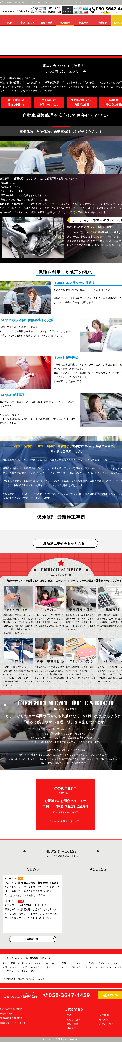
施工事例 (83, 22)
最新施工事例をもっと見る (64, 543)
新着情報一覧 (31, 939)
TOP (9, 22)
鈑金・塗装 (46, 22)
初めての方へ (28, 22)
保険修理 (65, 22)
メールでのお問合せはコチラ (64, 821)
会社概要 (102, 22)
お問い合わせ (106, 1023)
